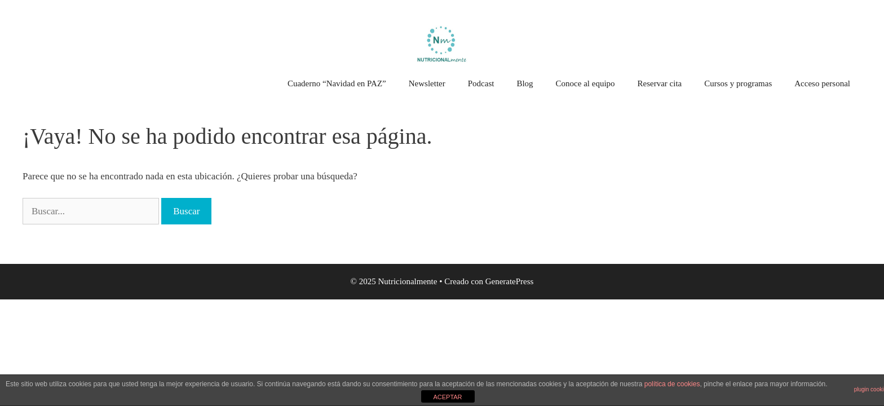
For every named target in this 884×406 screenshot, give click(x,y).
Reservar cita (660, 83)
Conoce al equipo (585, 83)
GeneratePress (509, 281)
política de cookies (672, 384)
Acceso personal (822, 83)
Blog (524, 83)
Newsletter (427, 83)
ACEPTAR (447, 397)
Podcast (481, 83)
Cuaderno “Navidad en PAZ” (337, 83)
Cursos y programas (738, 83)
